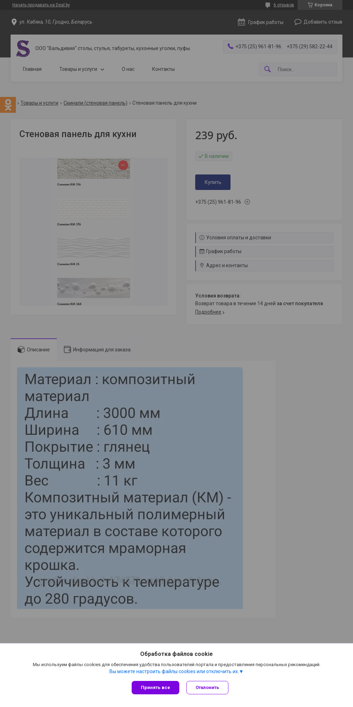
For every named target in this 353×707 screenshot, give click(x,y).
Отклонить (207, 687)
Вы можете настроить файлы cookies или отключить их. (174, 671)
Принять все (155, 687)
